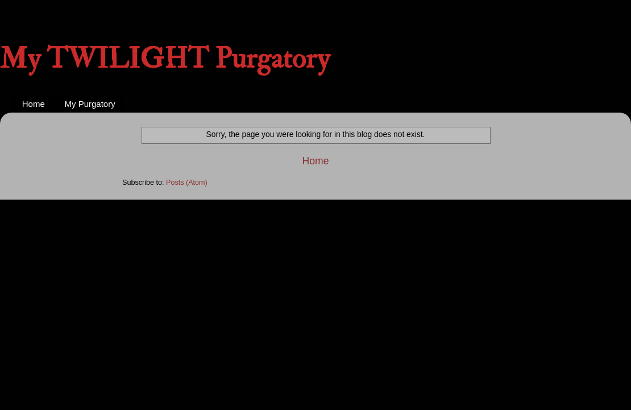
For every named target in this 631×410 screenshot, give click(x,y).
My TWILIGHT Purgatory (165, 59)
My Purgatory (90, 104)
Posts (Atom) (186, 183)
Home (33, 104)
